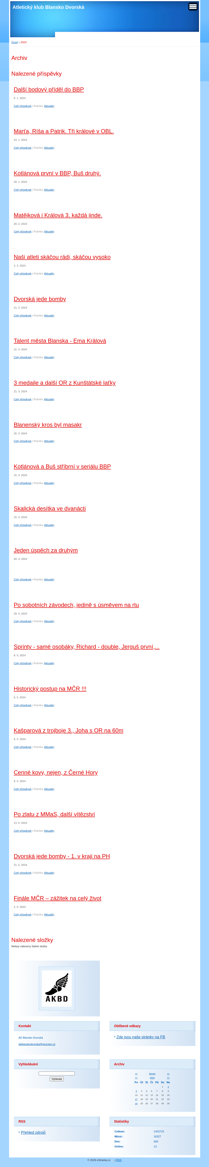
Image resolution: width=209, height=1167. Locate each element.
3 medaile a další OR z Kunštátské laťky (65, 382)
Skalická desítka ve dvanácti (50, 508)
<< (136, 1073)
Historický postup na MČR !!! (50, 688)
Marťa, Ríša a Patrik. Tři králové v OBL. (64, 131)
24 (136, 1103)
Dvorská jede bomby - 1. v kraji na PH (62, 856)
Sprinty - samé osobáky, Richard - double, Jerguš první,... (87, 646)
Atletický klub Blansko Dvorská (48, 7)
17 (136, 1099)
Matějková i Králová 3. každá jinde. (58, 215)
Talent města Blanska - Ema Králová (60, 340)
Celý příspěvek (23, 106)
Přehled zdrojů (33, 1132)
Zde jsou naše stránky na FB (141, 1037)
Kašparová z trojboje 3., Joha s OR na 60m (68, 730)
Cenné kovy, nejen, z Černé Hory (56, 772)
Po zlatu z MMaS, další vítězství (54, 814)
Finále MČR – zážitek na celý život (58, 898)
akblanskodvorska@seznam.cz (37, 1044)
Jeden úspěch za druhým (46, 550)
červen (152, 1073)
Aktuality (49, 106)
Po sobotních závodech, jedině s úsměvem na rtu (76, 605)
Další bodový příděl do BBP (49, 89)
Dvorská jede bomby (40, 299)
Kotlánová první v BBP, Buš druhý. (57, 173)
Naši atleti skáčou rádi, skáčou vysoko (62, 257)
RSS (119, 1160)
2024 (152, 1078)
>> (168, 1073)
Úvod (14, 42)
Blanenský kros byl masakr (48, 424)
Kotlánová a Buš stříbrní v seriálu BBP (62, 466)
